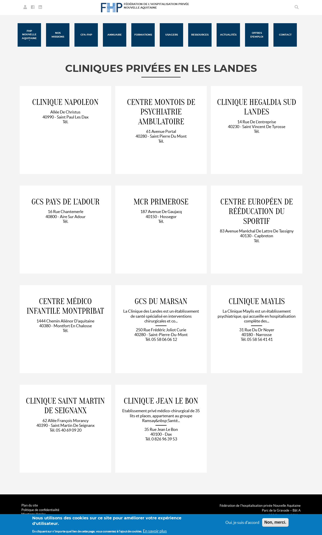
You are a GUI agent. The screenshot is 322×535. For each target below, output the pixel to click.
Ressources (200, 35)
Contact (285, 35)
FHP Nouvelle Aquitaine (29, 35)
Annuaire (114, 35)
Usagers (171, 35)
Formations (143, 35)
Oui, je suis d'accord (242, 524)
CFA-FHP (86, 35)
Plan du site (29, 505)
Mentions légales (33, 514)
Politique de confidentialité (40, 510)
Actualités (228, 35)
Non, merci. (275, 524)
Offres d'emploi (256, 35)
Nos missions (58, 35)
